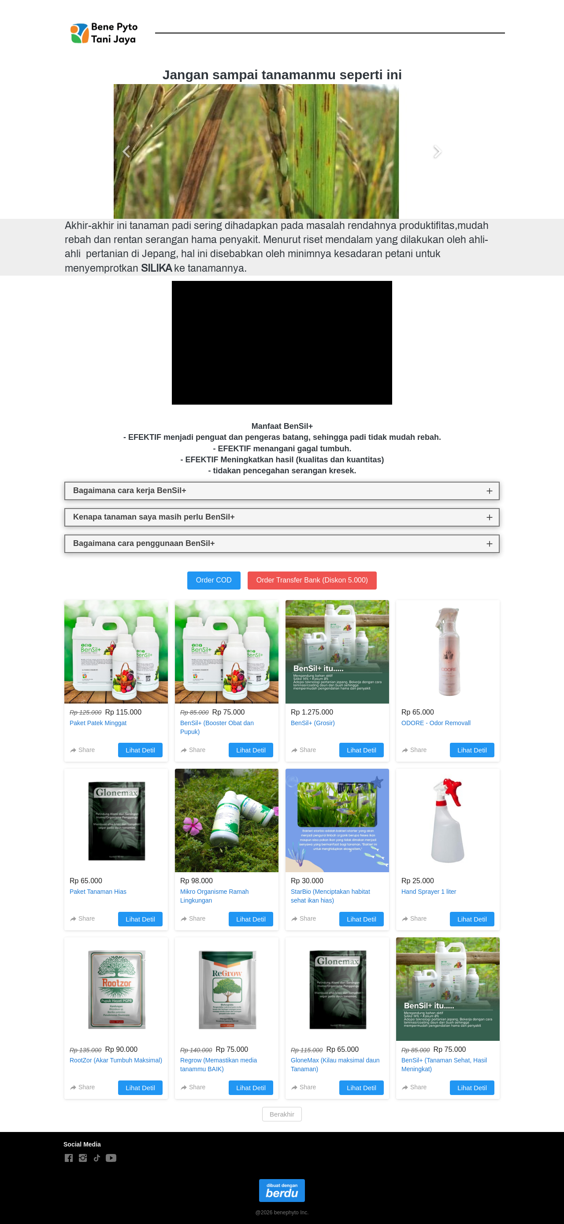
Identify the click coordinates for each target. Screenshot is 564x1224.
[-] (68, 1158)
